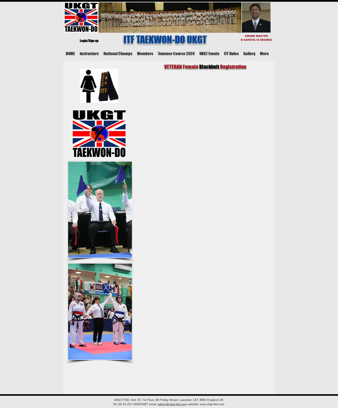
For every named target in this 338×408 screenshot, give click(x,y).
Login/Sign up (89, 41)
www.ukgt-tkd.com (212, 404)
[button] (89, 53)
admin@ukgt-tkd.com (172, 404)
